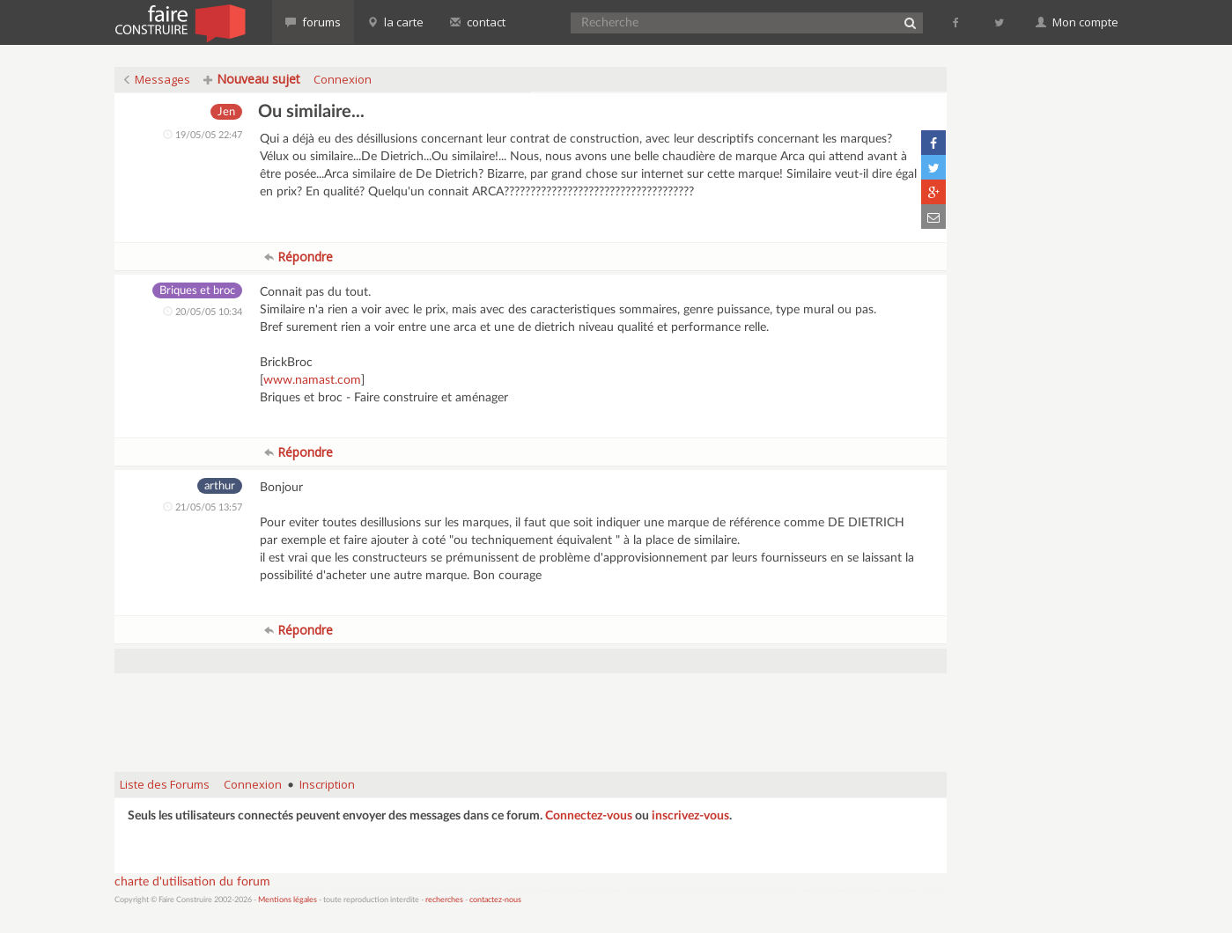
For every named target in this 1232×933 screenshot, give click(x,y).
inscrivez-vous (690, 816)
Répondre (298, 256)
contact (477, 22)
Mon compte (1077, 22)
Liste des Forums (165, 784)
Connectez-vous (588, 816)
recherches (444, 900)
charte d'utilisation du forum (192, 882)
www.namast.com (312, 380)
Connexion (343, 79)
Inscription (327, 784)
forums (313, 22)
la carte (395, 22)
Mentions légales (287, 900)
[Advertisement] (530, 713)
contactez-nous (495, 900)
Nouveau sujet (251, 78)
